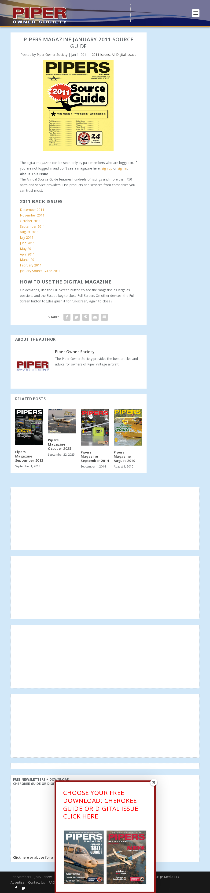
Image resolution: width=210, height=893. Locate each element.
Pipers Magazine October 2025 (59, 444)
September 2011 (32, 226)
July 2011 (26, 237)
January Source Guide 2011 (40, 271)
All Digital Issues (124, 54)
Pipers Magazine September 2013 (29, 456)
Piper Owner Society (52, 54)
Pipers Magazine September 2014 (95, 456)
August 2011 (29, 232)
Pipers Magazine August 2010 (124, 456)
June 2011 (27, 243)
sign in (122, 168)
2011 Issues (101, 54)
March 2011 (29, 259)
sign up (107, 168)
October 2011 (30, 221)
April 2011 (27, 254)
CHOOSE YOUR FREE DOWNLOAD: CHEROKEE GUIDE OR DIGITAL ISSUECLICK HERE (100, 804)
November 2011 (32, 215)
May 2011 (27, 248)
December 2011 (32, 209)
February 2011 (31, 265)
